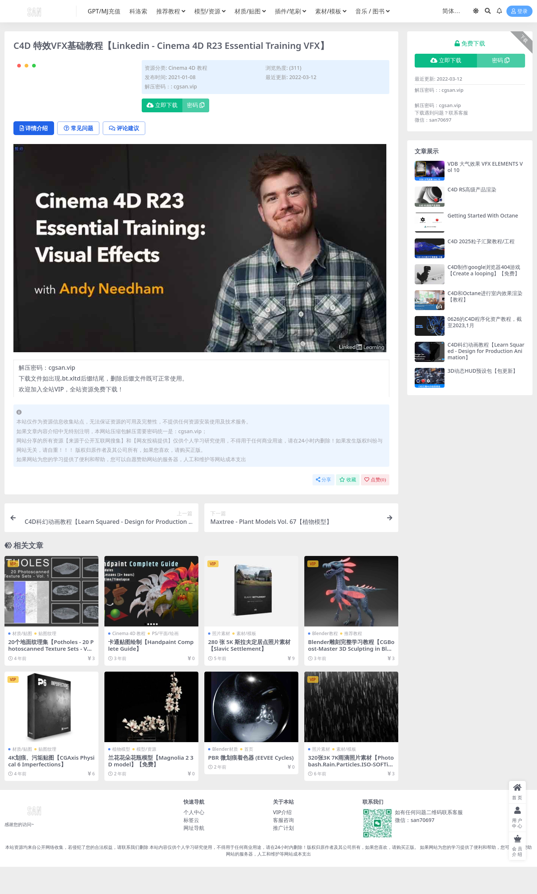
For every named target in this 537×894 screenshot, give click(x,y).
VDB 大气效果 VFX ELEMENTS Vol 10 (485, 167)
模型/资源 (146, 776)
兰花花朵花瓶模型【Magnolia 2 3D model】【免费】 (151, 788)
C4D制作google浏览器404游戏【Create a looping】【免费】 (484, 270)
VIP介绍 (282, 839)
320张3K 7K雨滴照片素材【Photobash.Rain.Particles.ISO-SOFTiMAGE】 (351, 791)
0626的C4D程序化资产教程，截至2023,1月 (485, 322)
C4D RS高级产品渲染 (472, 189)
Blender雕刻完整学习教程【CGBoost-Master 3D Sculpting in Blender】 (351, 676)
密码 (195, 105)
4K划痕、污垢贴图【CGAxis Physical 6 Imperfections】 (50, 788)
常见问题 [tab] (79, 155)
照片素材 (221, 661)
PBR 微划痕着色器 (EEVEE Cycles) (251, 784)
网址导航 (193, 855)
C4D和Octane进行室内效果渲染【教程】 (485, 296)
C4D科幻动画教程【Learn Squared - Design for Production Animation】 (486, 351)
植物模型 (121, 776)
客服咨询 (283, 847)
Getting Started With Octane (483, 215)
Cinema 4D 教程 (187, 67)
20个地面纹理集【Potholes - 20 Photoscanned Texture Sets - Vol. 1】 (51, 676)
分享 (323, 507)
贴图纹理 (47, 661)
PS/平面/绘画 (165, 661)
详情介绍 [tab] (34, 155)
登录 (519, 11)
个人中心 (193, 839)
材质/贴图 (22, 661)
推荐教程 (353, 661)
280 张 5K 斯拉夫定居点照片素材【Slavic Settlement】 (249, 673)
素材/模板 (246, 661)
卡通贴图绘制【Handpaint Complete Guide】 (151, 673)
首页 (248, 776)
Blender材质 (225, 776)
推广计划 (283, 855)
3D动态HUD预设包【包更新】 (483, 370)
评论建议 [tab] (125, 155)
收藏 (347, 507)
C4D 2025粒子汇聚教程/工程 (481, 241)
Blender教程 (325, 661)
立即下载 (162, 105)
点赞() (375, 507)
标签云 (191, 847)
